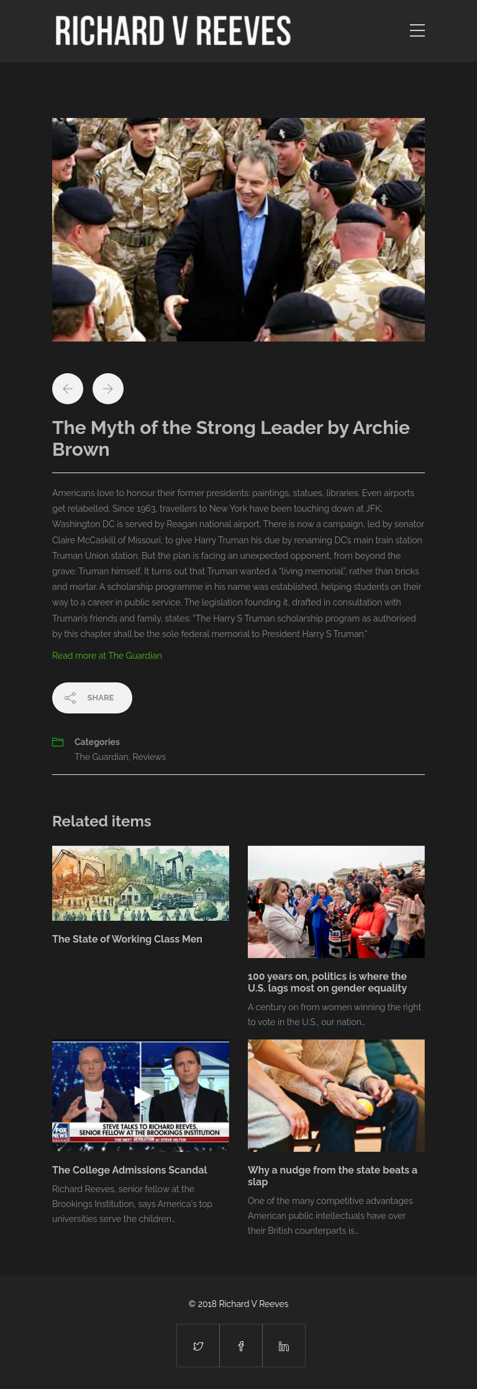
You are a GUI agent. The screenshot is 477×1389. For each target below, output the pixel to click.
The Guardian (102, 757)
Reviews (148, 757)
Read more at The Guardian (107, 656)
